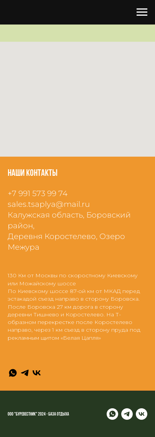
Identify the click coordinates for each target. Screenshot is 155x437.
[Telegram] (25, 373)
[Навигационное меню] (142, 12)
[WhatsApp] (13, 373)
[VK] (36, 373)
